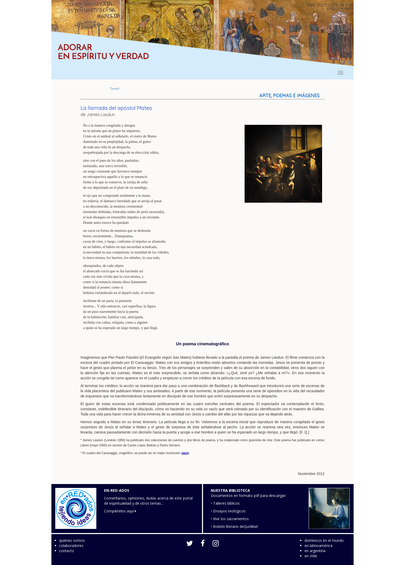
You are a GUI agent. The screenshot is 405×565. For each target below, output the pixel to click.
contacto (66, 550)
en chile (311, 555)
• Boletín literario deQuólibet (234, 526)
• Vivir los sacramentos (230, 518)
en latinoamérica (318, 545)
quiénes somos (72, 540)
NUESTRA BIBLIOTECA (230, 490)
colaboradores (71, 545)
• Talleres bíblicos (225, 503)
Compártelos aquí (120, 511)
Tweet (115, 88)
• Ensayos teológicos (228, 511)
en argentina (315, 550)
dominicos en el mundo (324, 540)
